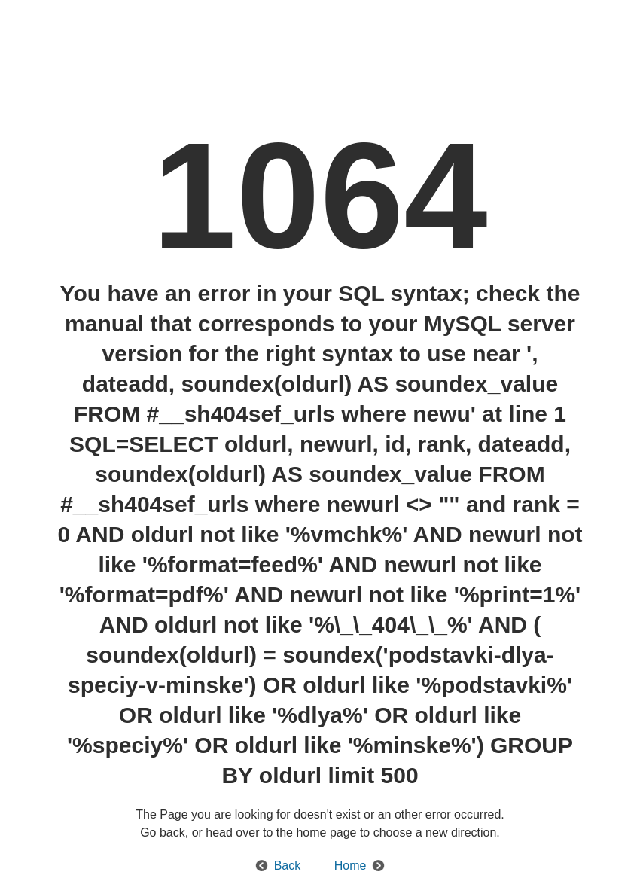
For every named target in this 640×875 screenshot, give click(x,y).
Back (287, 865)
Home (350, 865)
